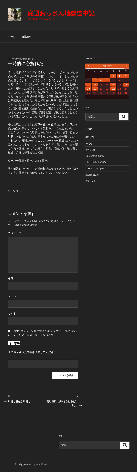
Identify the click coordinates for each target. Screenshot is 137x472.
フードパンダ (92, 168)
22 (113, 88)
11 (88, 84)
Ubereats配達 (92, 162)
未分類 (15, 191)
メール (12, 296)
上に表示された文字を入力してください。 (33, 352)
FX (86, 143)
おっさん (31, 59)
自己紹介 (26, 36)
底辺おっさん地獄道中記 (60, 13)
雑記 (87, 181)
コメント (14, 233)
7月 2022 (107, 66)
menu (88, 149)
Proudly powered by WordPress (30, 464)
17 (125, 84)
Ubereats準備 (92, 156)
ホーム (11, 36)
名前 (10, 278)
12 (94, 84)
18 (88, 88)
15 (113, 84)
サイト (12, 313)
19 (94, 88)
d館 (87, 137)
